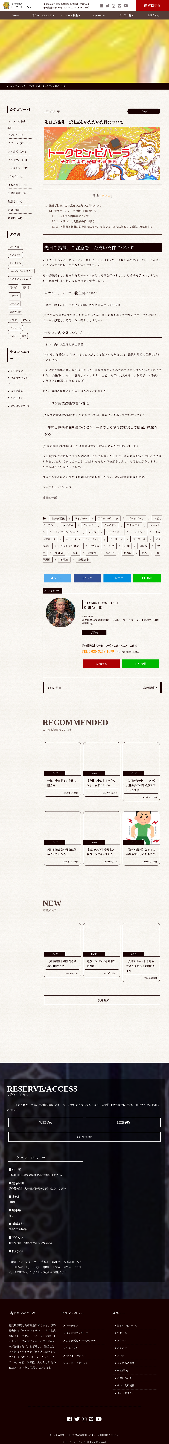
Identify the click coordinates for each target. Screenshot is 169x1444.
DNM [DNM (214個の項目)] (13, 336)
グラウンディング (108, 518)
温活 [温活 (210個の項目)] (24, 336)
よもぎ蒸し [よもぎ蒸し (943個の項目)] (15, 247)
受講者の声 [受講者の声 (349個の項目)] (15, 311)
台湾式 (95, 546)
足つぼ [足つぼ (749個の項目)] (13, 287)
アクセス (121, 1333)
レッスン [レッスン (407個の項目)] (14, 303)
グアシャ (13, 134)
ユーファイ (139, 539)
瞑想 (75, 553)
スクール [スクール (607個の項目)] (14, 295)
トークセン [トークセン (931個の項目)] (15, 263)
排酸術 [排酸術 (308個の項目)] (13, 319)
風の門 (12, 218)
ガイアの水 (81, 518)
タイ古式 (13, 151)
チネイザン (14, 159)
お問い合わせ (123, 1378)
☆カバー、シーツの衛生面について (72, 211)
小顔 (127, 546)
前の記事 (54, 688)
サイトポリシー (124, 1393)
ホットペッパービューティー (83, 539)
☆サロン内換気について (70, 216)
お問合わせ (153, 15)
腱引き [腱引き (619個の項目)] (26, 287)
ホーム (15, 15)
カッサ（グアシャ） (75, 1363)
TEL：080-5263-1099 (98, 651)
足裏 (10, 210)
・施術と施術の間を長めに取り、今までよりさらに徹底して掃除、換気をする (102, 227)
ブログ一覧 (126, 15)
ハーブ (93, 532)
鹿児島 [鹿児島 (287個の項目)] (26, 319)
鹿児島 (64, 559)
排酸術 (143, 546)
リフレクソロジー (70, 546)
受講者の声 (14, 193)
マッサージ (116, 539)
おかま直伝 (58, 518)
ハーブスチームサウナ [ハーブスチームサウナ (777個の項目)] (21, 271)
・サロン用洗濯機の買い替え (73, 221)
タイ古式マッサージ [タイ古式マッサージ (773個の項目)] (20, 279)
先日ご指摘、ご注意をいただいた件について (73, 205)
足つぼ (128, 553)
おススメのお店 (17, 121)
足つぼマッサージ (19, 405)
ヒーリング (138, 532)
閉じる (106, 196)
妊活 (111, 546)
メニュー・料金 (70, 15)
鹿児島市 (83, 559)
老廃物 (92, 553)
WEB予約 (152, 5)
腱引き (12, 201)
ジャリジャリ (136, 518)
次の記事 (150, 688)
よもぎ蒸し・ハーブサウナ (79, 1340)
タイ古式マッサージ (19, 380)
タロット (88, 525)
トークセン (14, 168)
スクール (98, 15)
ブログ (12, 176)
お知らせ (121, 1348)
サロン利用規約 (125, 1385)
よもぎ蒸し (14, 184)
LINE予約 (141, 664)
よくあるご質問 (125, 1363)
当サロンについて (43, 15)
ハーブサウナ (114, 532)
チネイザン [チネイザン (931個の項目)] (15, 255)
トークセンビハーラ (67, 532)
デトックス (133, 525)
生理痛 (59, 553)
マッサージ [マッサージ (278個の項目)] (15, 328)
